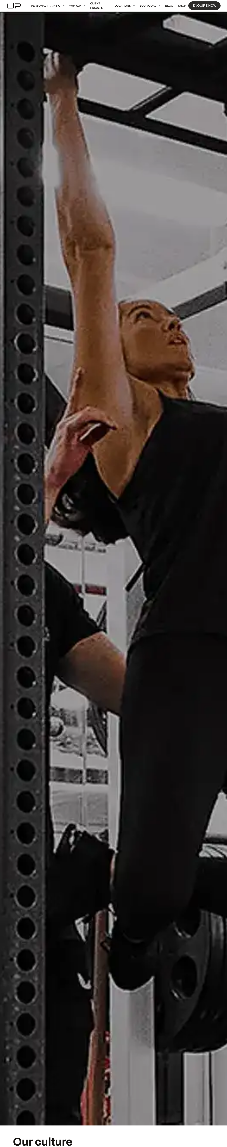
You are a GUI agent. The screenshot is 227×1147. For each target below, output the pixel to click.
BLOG (169, 5)
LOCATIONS (123, 5)
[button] (48, 5)
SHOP (182, 5)
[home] (17, 5)
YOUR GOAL (148, 5)
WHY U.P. (75, 5)
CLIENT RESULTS (96, 5)
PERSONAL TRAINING (45, 5)
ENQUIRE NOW (204, 5)
